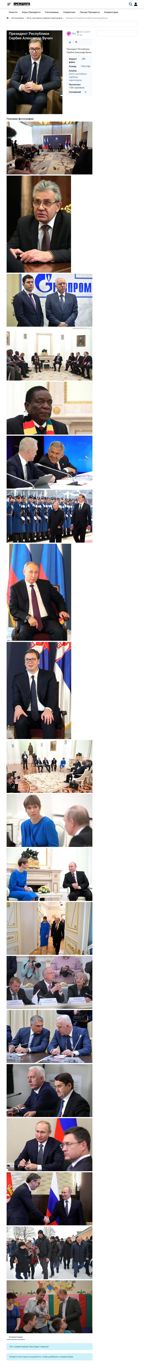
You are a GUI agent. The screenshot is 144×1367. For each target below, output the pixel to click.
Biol (74, 33)
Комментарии (16, 1337)
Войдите (14, 1356)
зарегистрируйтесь (31, 1356)
